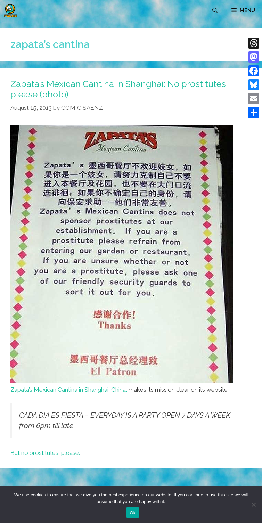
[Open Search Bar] (214, 10)
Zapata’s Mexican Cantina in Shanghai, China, (68, 389)
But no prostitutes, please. (45, 452)
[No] (253, 504)
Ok (133, 512)
